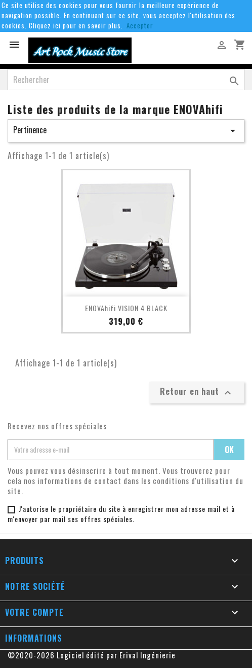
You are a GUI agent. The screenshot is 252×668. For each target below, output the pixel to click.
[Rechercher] (126, 79)
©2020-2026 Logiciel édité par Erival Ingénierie (92, 654)
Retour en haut (197, 391)
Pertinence (126, 130)
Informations (33, 638)
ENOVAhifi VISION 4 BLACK (126, 308)
